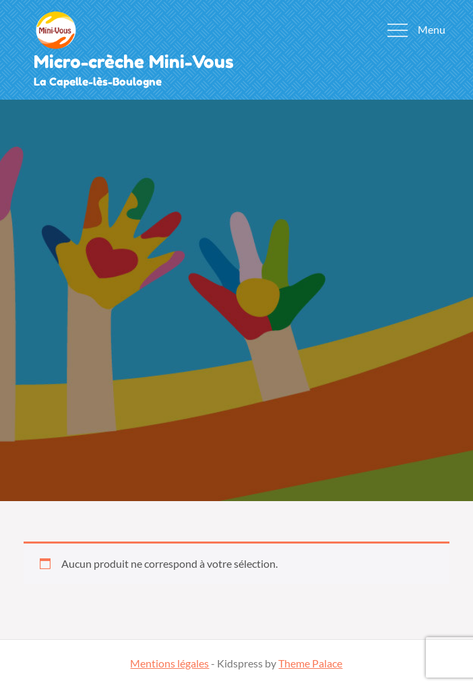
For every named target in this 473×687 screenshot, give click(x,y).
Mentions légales (169, 663)
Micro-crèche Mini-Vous (134, 61)
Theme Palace (310, 663)
